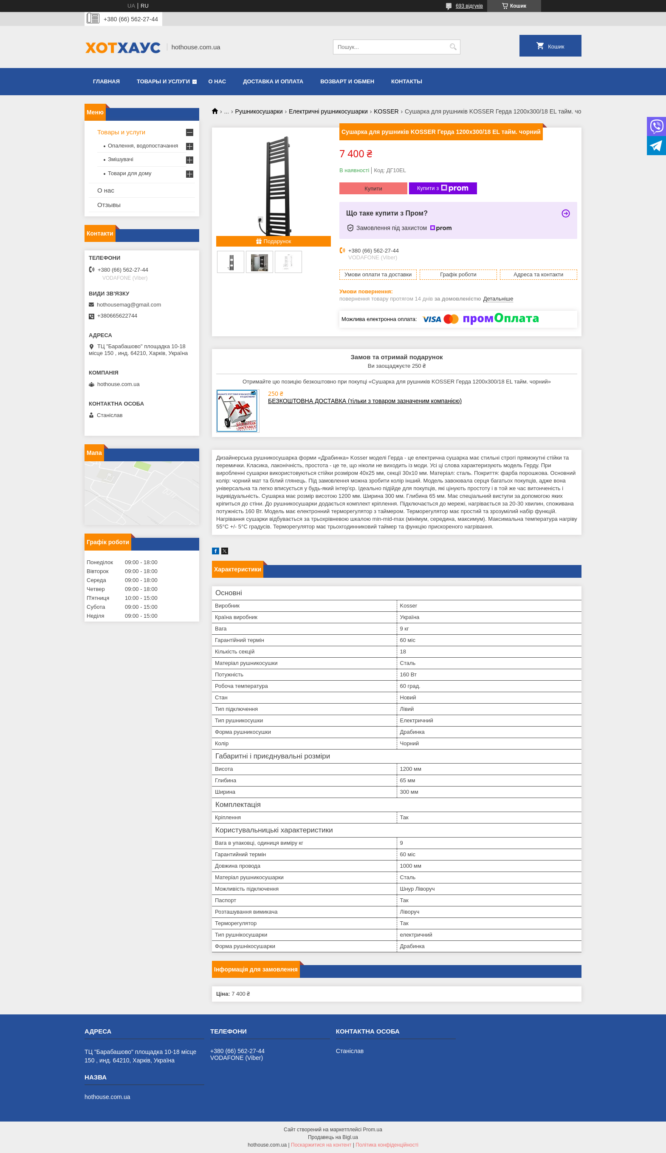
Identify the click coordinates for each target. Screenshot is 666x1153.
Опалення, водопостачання (143, 145)
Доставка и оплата (273, 81)
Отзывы (109, 204)
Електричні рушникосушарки (328, 111)
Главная (106, 81)
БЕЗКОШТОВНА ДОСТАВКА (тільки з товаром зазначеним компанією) (365, 401)
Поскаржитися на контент (321, 1145)
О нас (217, 81)
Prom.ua (372, 1130)
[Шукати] (453, 47)
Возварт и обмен (347, 81)
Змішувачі (120, 159)
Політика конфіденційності (387, 1145)
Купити (373, 188)
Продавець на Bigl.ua (333, 1137)
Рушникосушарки (259, 111)
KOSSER (386, 111)
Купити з (442, 188)
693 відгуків (469, 6)
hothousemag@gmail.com (129, 304)
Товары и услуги (163, 81)
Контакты (406, 81)
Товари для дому (129, 173)
